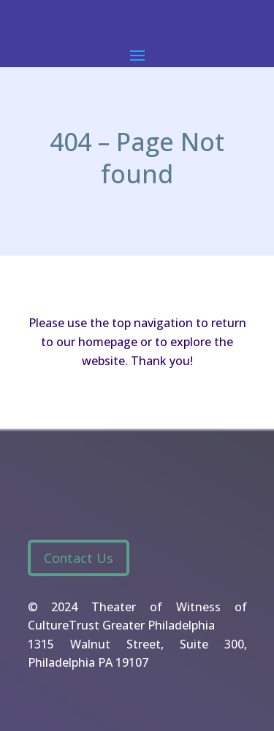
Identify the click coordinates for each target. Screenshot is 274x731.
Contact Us (78, 558)
